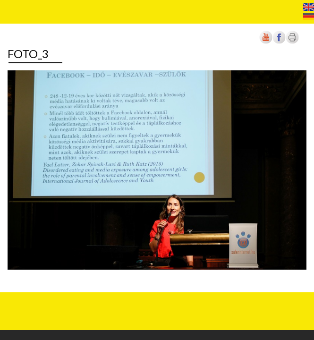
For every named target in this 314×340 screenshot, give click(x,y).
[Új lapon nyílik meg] (279, 42)
